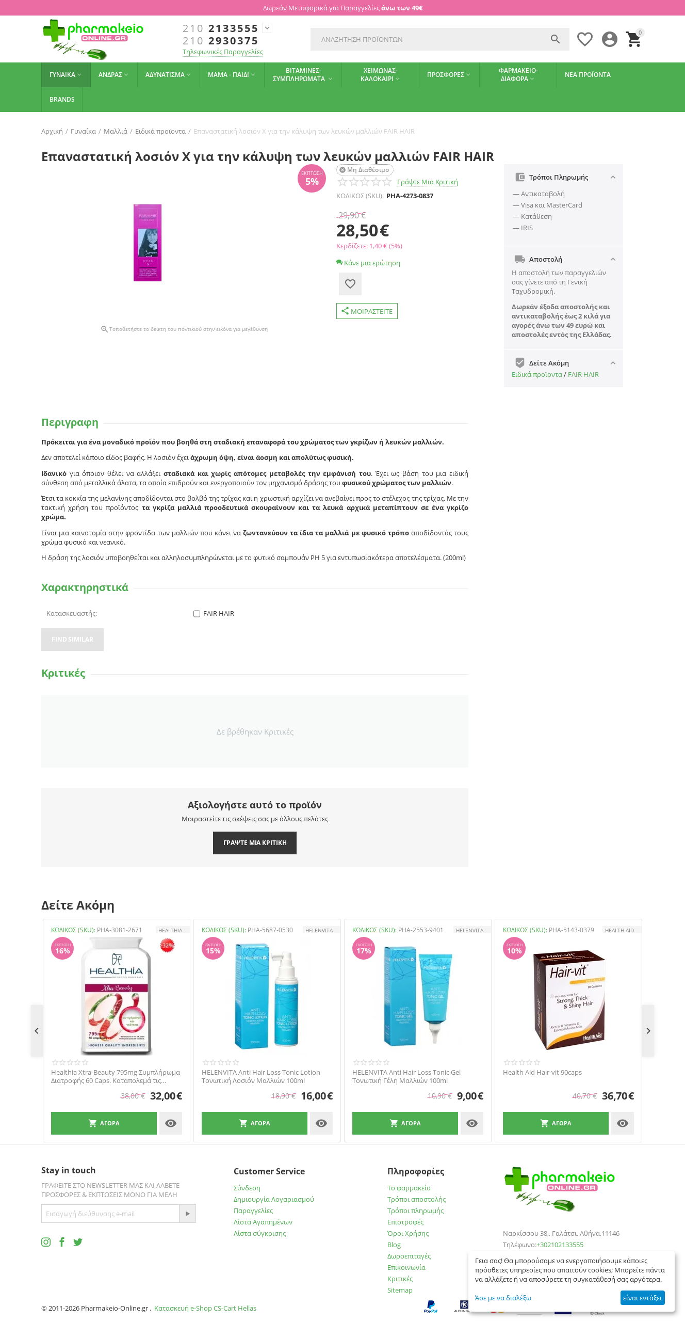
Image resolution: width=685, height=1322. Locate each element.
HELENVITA (319, 930)
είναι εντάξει (642, 1297)
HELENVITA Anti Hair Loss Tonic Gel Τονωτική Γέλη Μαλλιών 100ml (406, 1077)
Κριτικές (400, 1278)
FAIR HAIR (583, 374)
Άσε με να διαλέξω (503, 1297)
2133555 (221, 28)
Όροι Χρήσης (408, 1233)
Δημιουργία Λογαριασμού (274, 1199)
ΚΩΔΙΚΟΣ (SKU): (360, 195)
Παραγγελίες (253, 1210)
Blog (394, 1244)
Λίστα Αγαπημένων (263, 1222)
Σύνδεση (247, 1187)
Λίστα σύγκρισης (260, 1233)
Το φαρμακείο (409, 1187)
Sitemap (400, 1290)
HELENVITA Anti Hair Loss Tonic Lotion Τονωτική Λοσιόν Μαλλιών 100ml (261, 1077)
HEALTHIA (170, 930)
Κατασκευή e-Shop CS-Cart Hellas (205, 1308)
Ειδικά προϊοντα (537, 374)
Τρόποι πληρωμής (415, 1210)
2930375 (221, 41)
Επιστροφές (405, 1222)
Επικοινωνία (406, 1267)
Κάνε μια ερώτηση (368, 262)
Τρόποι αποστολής (416, 1199)
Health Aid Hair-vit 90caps (542, 1073)
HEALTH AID (619, 930)
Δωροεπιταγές (409, 1256)
